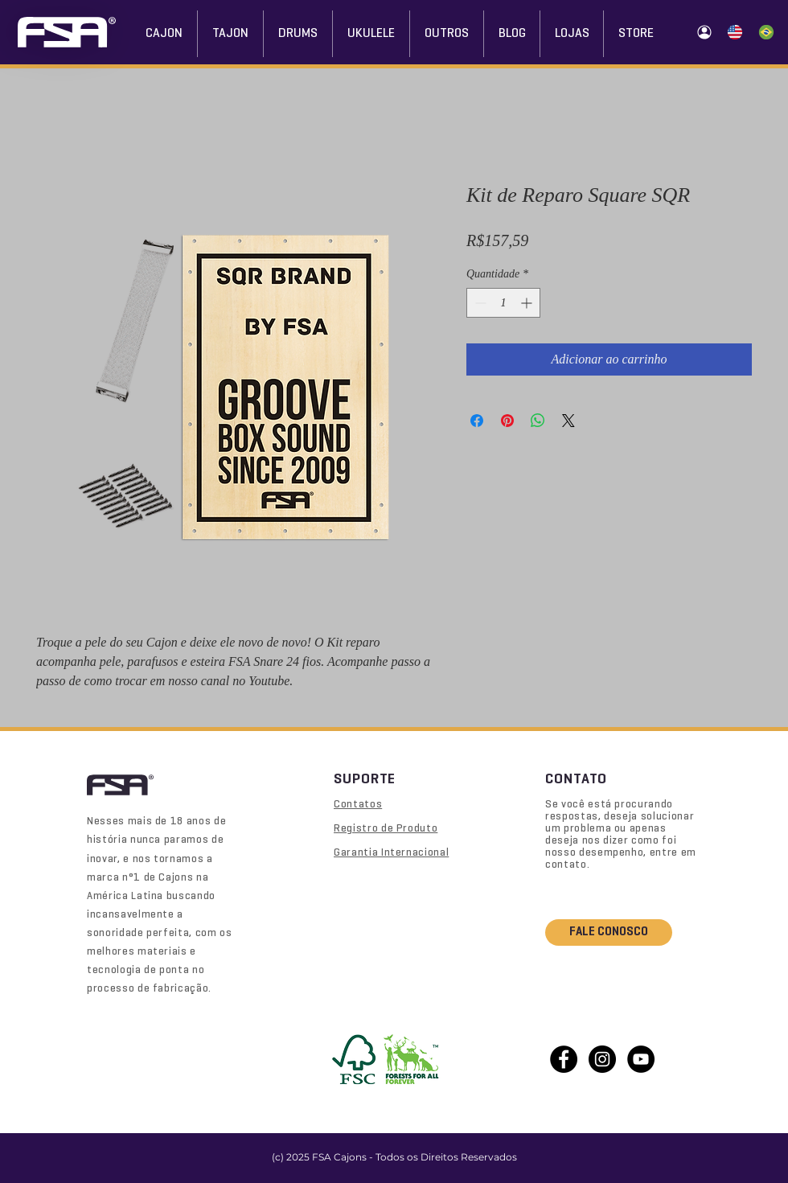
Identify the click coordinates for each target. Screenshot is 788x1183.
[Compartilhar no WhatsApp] (538, 420)
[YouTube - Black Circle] (641, 1059)
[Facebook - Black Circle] (563, 1059)
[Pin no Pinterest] (507, 420)
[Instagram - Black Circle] (602, 1059)
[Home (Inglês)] (734, 32)
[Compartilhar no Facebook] (476, 420)
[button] (571, 33)
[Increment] (528, 303)
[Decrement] (479, 303)
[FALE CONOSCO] (608, 932)
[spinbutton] (503, 303)
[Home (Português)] (766, 32)
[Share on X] (568, 420)
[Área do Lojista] (704, 32)
